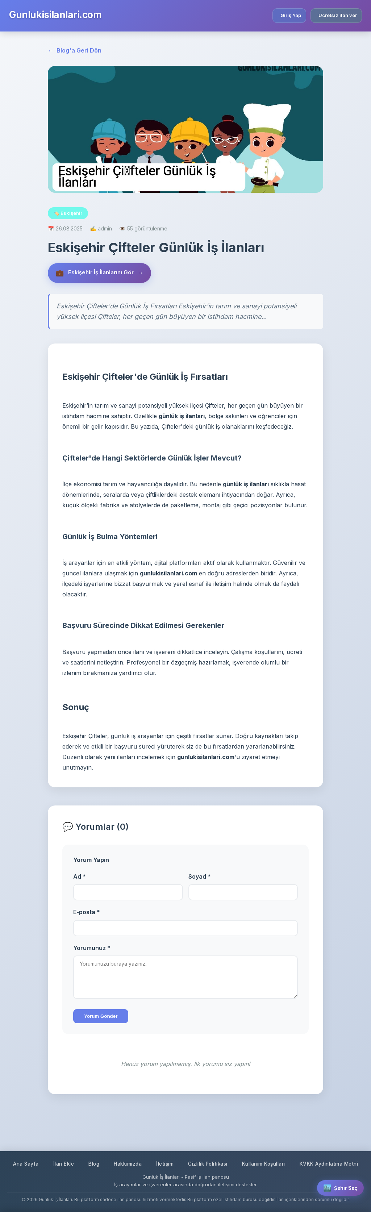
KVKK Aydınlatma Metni (185, 1164)
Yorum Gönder (100, 1017)
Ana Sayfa (53, 1141)
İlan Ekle (92, 1141)
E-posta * (86, 913)
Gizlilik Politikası (247, 1141)
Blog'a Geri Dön (74, 50)
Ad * (79, 877)
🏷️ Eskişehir (68, 213)
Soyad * (199, 877)
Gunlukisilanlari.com (55, 14)
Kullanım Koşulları (308, 1141)
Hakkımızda (160, 1141)
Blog (124, 1141)
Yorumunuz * (92, 949)
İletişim (200, 1141)
